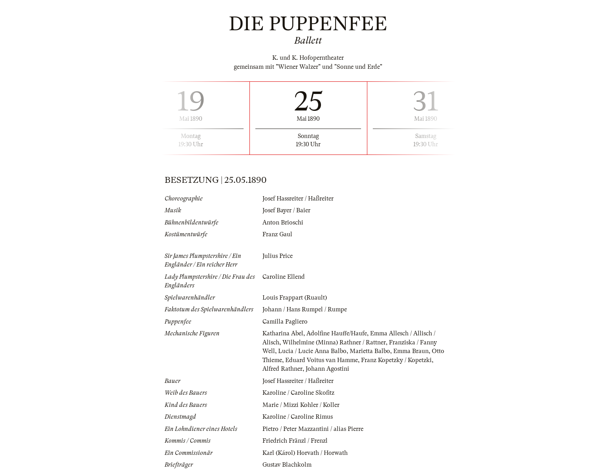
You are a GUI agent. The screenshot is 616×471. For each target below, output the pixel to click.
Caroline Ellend (283, 276)
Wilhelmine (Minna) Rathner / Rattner (334, 342)
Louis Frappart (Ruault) (294, 297)
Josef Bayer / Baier (286, 210)
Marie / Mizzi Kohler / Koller (300, 404)
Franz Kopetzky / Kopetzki (396, 360)
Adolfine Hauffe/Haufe (336, 333)
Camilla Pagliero (285, 321)
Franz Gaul (277, 234)
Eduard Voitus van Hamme (321, 360)
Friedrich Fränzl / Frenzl (295, 440)
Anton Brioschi (282, 222)
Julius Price (277, 255)
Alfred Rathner (282, 368)
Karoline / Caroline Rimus (297, 416)
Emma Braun (411, 351)
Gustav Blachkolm (287, 464)
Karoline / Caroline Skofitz (298, 392)
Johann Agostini (327, 368)
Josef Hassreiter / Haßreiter (298, 198)
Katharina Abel (282, 333)
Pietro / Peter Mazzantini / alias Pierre (312, 428)
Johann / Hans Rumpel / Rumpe (304, 309)
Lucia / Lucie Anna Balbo (312, 351)
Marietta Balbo (370, 351)
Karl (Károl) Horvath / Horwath (305, 452)
